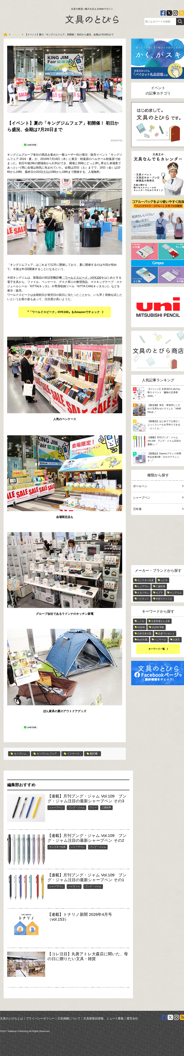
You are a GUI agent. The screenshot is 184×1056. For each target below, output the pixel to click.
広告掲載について (69, 1018)
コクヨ (163, 580)
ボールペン (158, 486)
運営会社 (132, 1018)
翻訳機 (100, 753)
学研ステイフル (164, 598)
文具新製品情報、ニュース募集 (103, 1018)
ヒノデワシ (143, 586)
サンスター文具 (57, 847)
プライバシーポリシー (40, 1018)
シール (140, 621)
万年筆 (158, 509)
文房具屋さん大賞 (160, 621)
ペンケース (78, 753)
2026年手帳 (158, 627)
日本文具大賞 (144, 633)
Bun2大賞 (142, 639)
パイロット (74, 886)
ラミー (93, 807)
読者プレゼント (166, 633)
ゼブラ (159, 592)
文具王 (176, 639)
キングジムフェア (49, 753)
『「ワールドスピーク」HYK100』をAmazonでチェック (63, 312)
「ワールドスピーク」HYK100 (81, 277)
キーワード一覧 (156, 649)
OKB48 (141, 627)
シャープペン (56, 807)
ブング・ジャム (76, 807)
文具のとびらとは (11, 1018)
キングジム (20, 753)
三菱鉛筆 (106, 807)
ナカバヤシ (143, 592)
